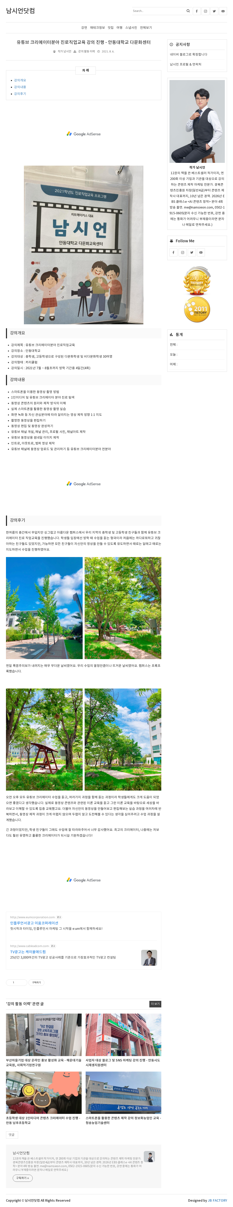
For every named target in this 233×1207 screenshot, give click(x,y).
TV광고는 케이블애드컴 (28, 952)
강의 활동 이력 (86, 51)
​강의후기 (20, 94)
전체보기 (146, 28)
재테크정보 (97, 28)
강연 (84, 28)
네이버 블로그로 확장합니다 (188, 54)
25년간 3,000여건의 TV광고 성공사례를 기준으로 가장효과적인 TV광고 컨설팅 (63, 957)
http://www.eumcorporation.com (32, 917)
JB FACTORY (217, 1200)
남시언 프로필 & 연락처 (185, 64)
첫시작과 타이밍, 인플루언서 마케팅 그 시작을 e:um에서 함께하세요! (56, 929)
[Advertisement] (83, 134)
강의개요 (20, 80)
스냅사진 (131, 28)
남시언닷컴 (21, 1153)
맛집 (111, 28)
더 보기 (155, 1004)
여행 (119, 28)
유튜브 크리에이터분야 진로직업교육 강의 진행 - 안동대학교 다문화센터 (84, 42)
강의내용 (20, 87)
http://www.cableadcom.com (29, 946)
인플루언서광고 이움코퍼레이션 (34, 923)
